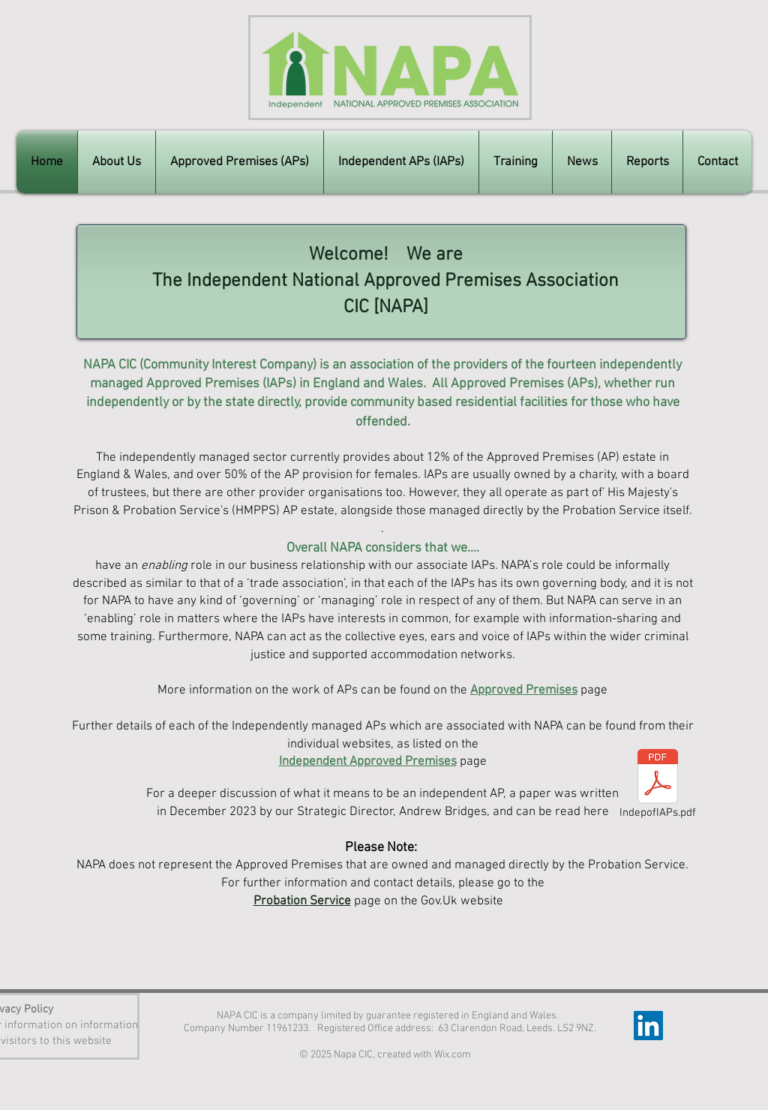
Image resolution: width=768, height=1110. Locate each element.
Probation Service (302, 901)
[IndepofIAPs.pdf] (658, 786)
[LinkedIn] (648, 1025)
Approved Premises (524, 690)
